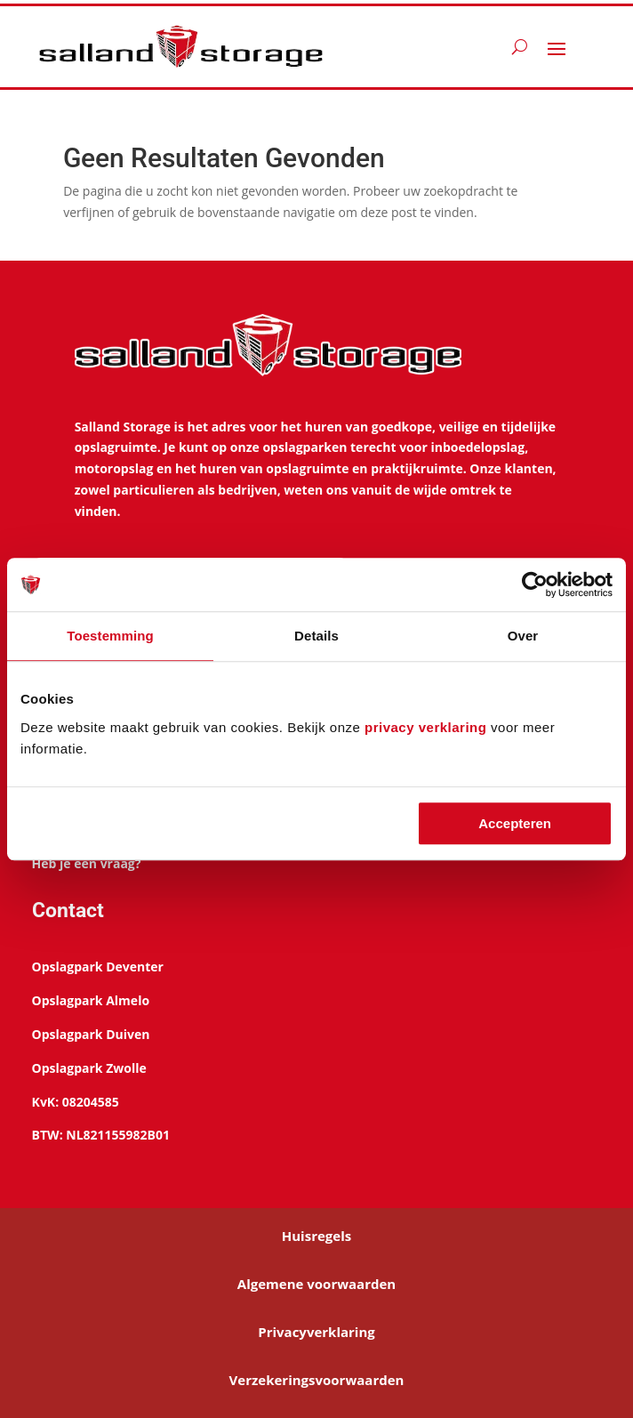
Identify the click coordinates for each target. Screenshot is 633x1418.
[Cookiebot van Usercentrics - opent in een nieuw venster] (535, 584)
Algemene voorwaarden (316, 1284)
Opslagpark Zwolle (89, 1067)
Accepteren (514, 823)
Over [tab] (523, 635)
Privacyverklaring (316, 1332)
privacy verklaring (425, 727)
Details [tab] (316, 635)
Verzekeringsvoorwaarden (317, 1380)
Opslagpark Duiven (91, 1034)
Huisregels (316, 1236)
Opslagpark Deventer (98, 966)
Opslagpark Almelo (90, 1000)
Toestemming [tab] (110, 635)
